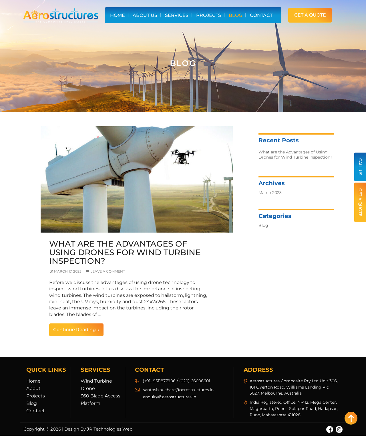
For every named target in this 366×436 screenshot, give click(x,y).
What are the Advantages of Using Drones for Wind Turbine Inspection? (123, 252)
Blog (235, 15)
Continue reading (78, 331)
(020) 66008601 (194, 380)
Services (176, 15)
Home (117, 15)
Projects (208, 15)
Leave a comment (107, 271)
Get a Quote (310, 15)
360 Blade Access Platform (100, 399)
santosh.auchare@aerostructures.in (178, 389)
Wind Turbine (96, 381)
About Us (145, 15)
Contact (261, 15)
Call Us (360, 166)
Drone (88, 388)
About (33, 388)
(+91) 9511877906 (159, 380)
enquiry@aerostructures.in (169, 397)
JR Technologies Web (109, 429)
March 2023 (270, 192)
